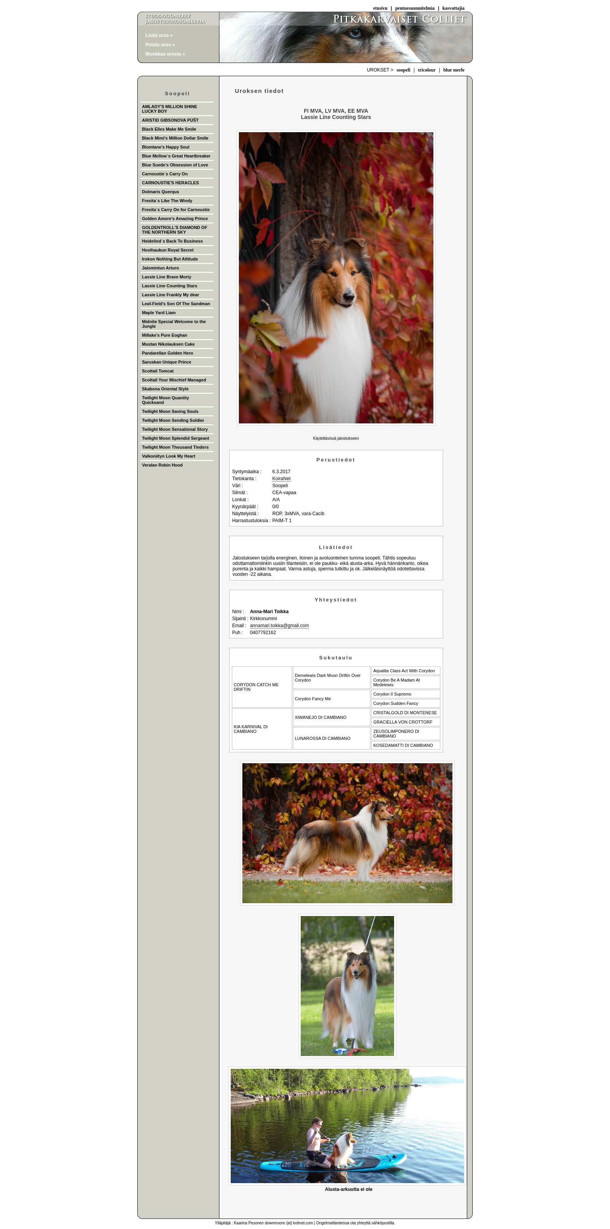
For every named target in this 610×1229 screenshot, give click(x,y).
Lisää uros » (159, 35)
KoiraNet (281, 478)
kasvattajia (453, 8)
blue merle (454, 70)
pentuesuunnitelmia (415, 8)
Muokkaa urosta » (165, 54)
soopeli (403, 70)
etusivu (380, 8)
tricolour (427, 70)
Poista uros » (160, 44)
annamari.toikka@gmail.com (279, 625)
